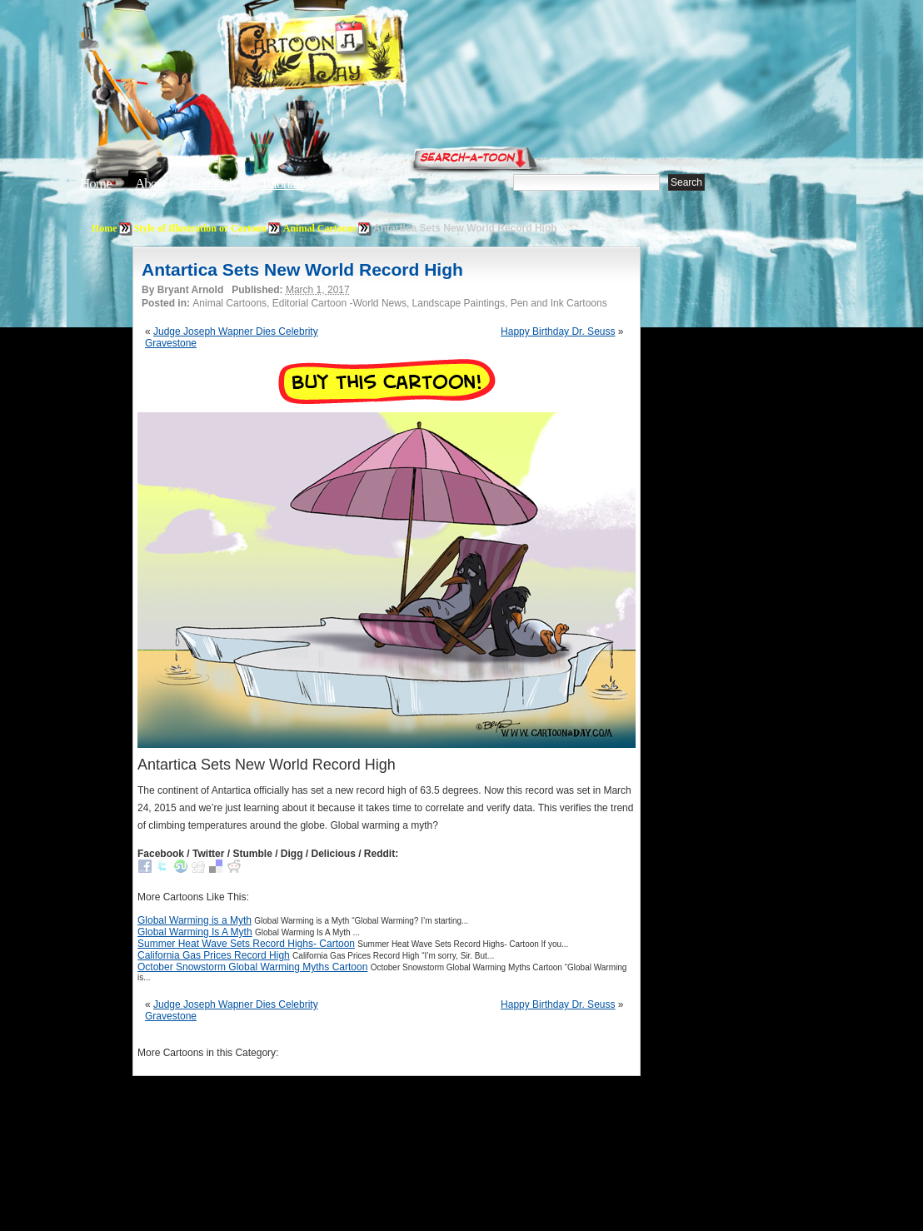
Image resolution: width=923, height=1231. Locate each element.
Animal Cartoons (320, 228)
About (151, 184)
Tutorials (281, 184)
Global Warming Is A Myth (194, 932)
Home (96, 184)
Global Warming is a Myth (194, 920)
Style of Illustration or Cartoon (200, 228)
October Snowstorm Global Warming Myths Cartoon (252, 967)
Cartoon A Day (356, 55)
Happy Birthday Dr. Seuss (558, 331)
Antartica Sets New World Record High (302, 269)
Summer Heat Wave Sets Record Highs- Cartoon (246, 943)
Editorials (213, 184)
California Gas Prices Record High (213, 955)
